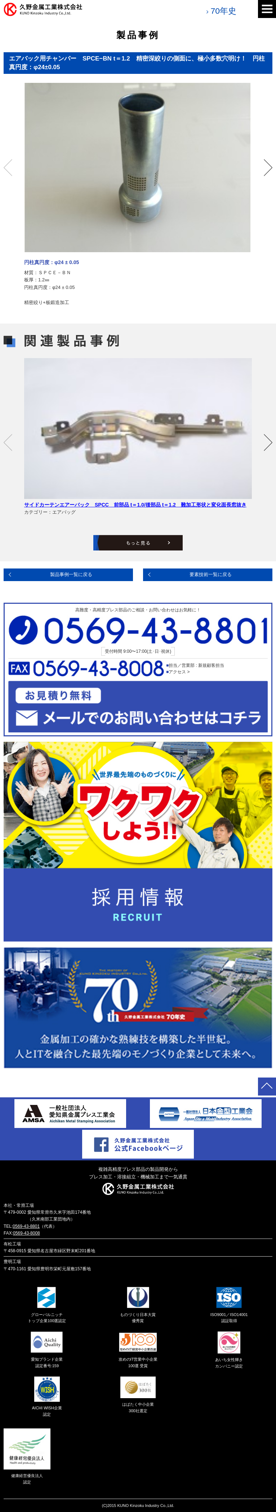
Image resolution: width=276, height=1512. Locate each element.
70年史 (223, 10)
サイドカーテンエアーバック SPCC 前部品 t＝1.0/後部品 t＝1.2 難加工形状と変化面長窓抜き (135, 505)
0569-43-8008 (26, 1233)
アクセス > (179, 671)
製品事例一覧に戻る (71, 574)
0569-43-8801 (26, 1226)
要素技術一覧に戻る (211, 574)
